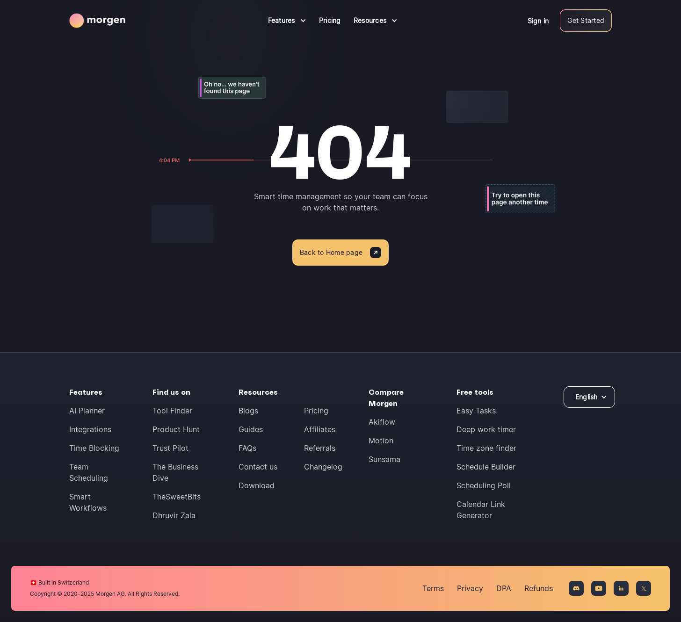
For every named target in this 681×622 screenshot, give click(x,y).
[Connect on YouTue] (598, 588)
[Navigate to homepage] (97, 20)
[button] (287, 20)
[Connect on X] (643, 588)
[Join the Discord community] (576, 588)
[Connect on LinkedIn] (621, 588)
